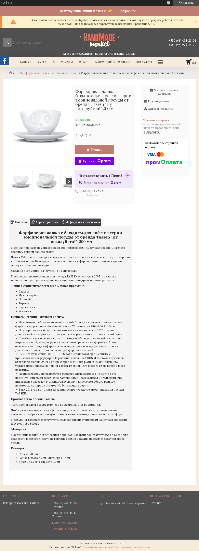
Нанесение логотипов (112, 62)
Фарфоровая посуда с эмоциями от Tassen (49, 73)
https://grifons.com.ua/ (66, 522)
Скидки (67, 62)
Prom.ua (116, 543)
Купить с (97, 161)
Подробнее (127, 11)
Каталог (43, 62)
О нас (83, 62)
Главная (24, 62)
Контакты (144, 62)
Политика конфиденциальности (132, 547)
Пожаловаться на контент (97, 547)
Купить (96, 149)
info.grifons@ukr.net (65, 528)
